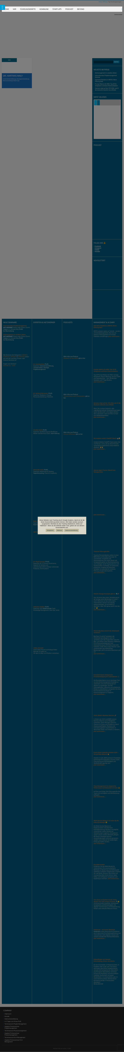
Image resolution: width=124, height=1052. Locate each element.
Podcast (69, 9)
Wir (14, 9)
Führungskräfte (28, 9)
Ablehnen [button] (59, 530)
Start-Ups (57, 9)
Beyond (80, 9)
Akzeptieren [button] (50, 530)
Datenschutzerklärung (71, 530)
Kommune (44, 9)
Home (6, 9)
